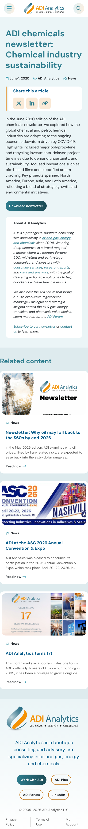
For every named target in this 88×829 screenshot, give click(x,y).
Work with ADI (31, 780)
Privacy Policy (11, 821)
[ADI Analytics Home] (44, 8)
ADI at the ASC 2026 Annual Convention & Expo (34, 545)
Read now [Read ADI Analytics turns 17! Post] (13, 682)
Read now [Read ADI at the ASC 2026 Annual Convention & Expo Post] (13, 576)
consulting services (27, 267)
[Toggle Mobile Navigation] (9, 8)
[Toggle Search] (78, 8)
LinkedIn (58, 795)
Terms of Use (42, 821)
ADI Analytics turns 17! (29, 653)
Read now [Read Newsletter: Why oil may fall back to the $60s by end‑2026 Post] (13, 466)
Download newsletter (26, 206)
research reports (56, 267)
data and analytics (34, 272)
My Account (72, 821)
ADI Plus (61, 780)
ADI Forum (55, 316)
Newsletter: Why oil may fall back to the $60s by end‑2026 (43, 435)
